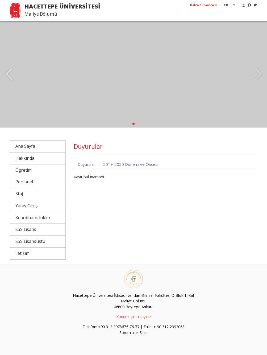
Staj (19, 194)
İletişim (22, 253)
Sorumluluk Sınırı (133, 332)
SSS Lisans (25, 229)
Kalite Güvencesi (203, 5)
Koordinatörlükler (33, 218)
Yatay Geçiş (26, 206)
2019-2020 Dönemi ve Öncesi (130, 164)
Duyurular (86, 164)
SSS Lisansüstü (30, 241)
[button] (133, 124)
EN (233, 5)
